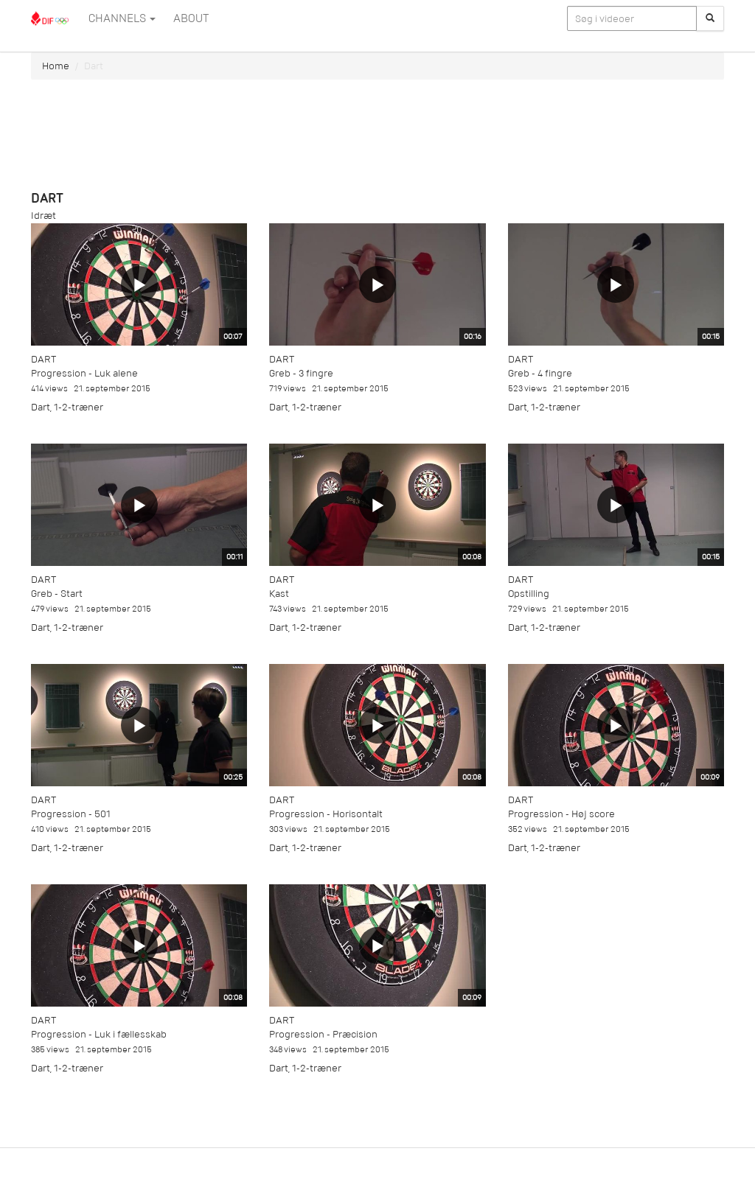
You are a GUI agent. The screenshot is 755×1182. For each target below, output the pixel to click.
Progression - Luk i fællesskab (99, 1034)
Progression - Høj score (561, 814)
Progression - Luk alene (84, 373)
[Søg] (710, 18)
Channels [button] (122, 18)
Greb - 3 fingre (301, 373)
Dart (43, 359)
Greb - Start (57, 594)
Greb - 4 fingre (540, 373)
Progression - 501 (71, 814)
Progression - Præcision (323, 1034)
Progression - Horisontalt (326, 814)
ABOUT (191, 18)
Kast (279, 594)
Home (55, 66)
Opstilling (528, 594)
